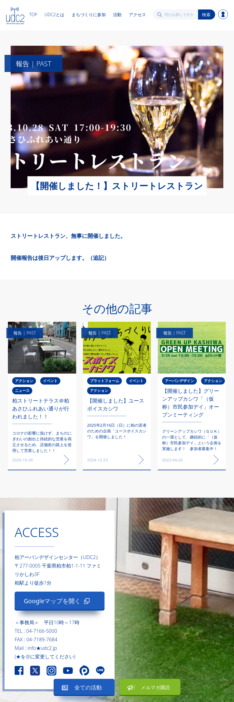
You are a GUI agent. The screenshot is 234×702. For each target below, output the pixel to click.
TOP (33, 14)
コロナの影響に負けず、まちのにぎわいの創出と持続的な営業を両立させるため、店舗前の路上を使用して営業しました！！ (42, 441)
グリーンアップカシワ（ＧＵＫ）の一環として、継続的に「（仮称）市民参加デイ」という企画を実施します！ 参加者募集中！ (192, 439)
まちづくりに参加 (89, 14)
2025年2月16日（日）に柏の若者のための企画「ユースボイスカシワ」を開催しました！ (117, 430)
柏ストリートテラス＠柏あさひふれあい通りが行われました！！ (40, 408)
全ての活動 (88, 687)
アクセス (137, 14)
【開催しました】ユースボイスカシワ (115, 404)
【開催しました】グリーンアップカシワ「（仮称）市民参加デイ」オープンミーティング (190, 402)
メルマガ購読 (155, 687)
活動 (117, 14)
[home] (15, 14)
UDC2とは (54, 14)
